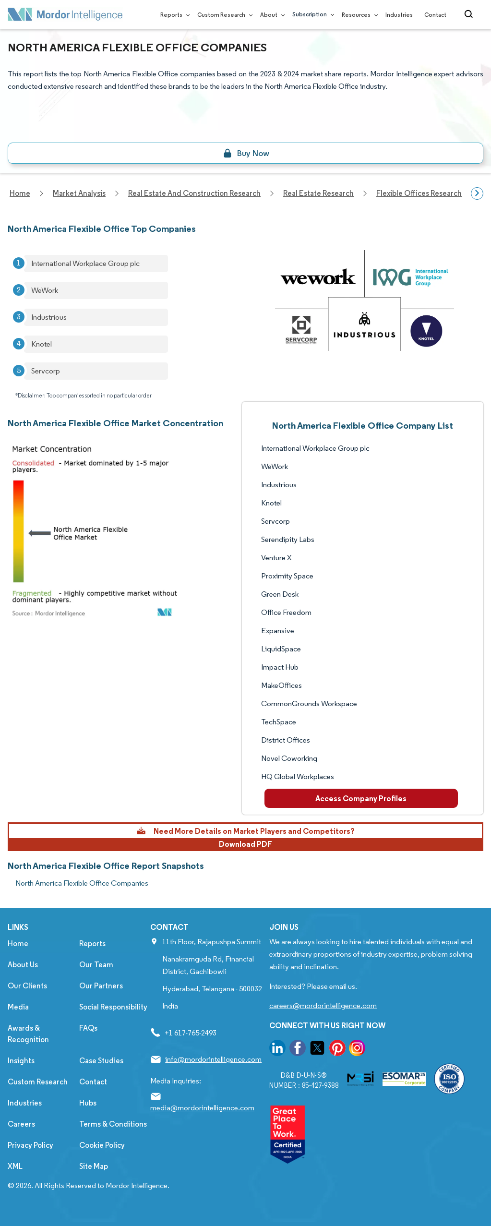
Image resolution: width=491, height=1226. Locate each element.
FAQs (88, 1028)
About (270, 14)
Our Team (96, 964)
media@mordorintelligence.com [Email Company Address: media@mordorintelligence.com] (202, 1107)
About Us (23, 964)
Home (18, 943)
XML (15, 1166)
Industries (399, 14)
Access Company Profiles (361, 798)
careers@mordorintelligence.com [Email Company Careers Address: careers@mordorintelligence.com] (323, 1005)
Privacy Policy (30, 1145)
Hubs (87, 1102)
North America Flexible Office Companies (81, 883)
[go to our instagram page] (357, 1049)
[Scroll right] (477, 193)
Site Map (93, 1166)
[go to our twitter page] (317, 1049)
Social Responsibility (113, 1006)
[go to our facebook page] (297, 1049)
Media (18, 1006)
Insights (21, 1060)
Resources (358, 14)
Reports (173, 14)
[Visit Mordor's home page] (65, 14)
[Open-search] (470, 14)
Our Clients (27, 985)
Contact (435, 14)
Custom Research (223, 14)
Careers (21, 1124)
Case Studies (101, 1060)
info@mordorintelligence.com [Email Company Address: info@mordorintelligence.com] (213, 1059)
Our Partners (101, 985)
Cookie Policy (102, 1145)
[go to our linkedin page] (277, 1049)
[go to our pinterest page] (337, 1049)
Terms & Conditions (113, 1124)
